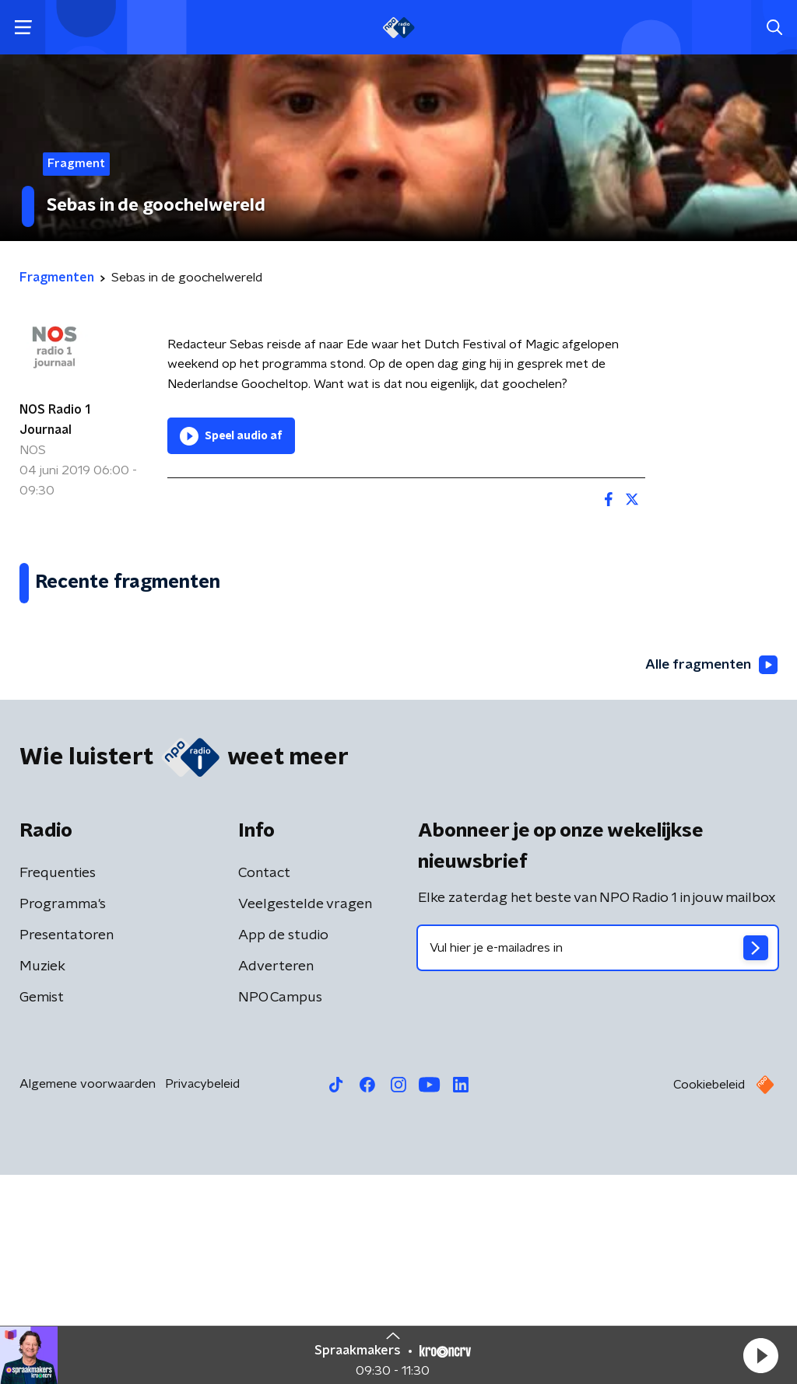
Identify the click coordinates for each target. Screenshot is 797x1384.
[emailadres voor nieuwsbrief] (598, 1157)
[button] (760, 1355)
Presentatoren (66, 1145)
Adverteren (276, 1176)
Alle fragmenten (710, 873)
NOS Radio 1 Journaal (54, 420)
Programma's (62, 1113)
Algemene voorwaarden (87, 1293)
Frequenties (57, 1082)
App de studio (283, 1145)
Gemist (41, 1207)
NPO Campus (280, 1207)
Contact (264, 1082)
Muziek (42, 1176)
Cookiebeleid (709, 1294)
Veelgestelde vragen (305, 1113)
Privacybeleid (202, 1293)
